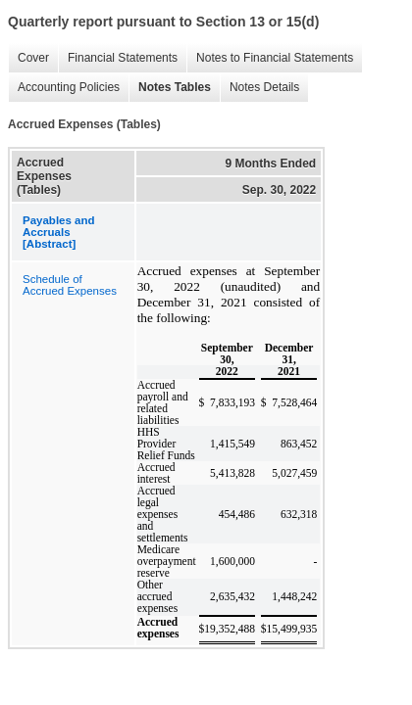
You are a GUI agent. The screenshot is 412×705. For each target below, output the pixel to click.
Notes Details (259, 87)
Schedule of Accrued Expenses (70, 285)
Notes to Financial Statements (269, 58)
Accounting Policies (64, 87)
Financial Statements (118, 58)
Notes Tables (170, 87)
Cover (28, 58)
